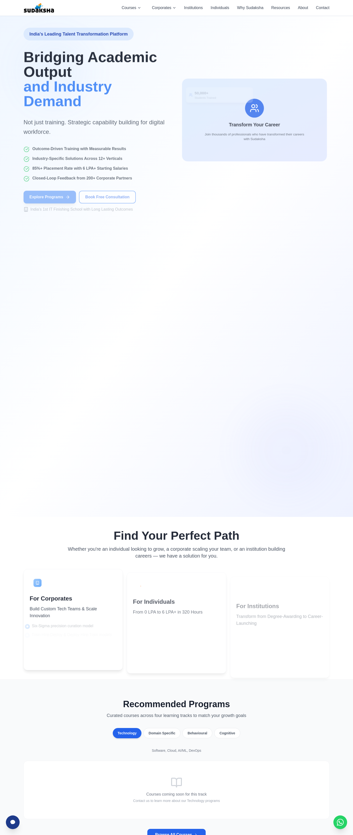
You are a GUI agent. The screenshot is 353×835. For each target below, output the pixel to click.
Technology (127, 733)
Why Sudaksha (250, 8)
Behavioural (197, 733)
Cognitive (227, 733)
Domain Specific (162, 733)
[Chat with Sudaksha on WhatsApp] (340, 822)
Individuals (220, 8)
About (303, 8)
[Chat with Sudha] (13, 822)
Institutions (193, 8)
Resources (280, 8)
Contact (322, 8)
